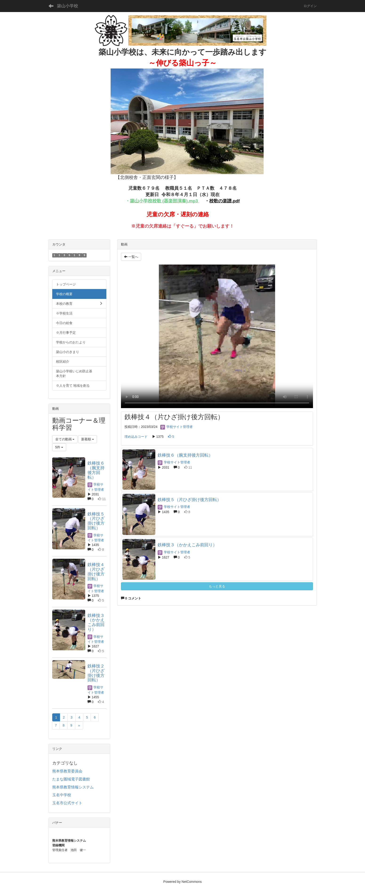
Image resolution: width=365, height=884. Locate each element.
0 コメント (131, 598)
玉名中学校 (61, 795)
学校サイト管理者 (176, 427)
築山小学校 (67, 6)
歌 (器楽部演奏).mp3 (177, 200)
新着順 (87, 439)
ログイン (310, 6)
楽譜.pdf (231, 200)
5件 (59, 447)
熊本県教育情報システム (73, 787)
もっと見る (217, 586)
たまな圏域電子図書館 (71, 779)
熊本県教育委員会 (67, 771)
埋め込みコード (136, 436)
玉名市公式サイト (67, 803)
